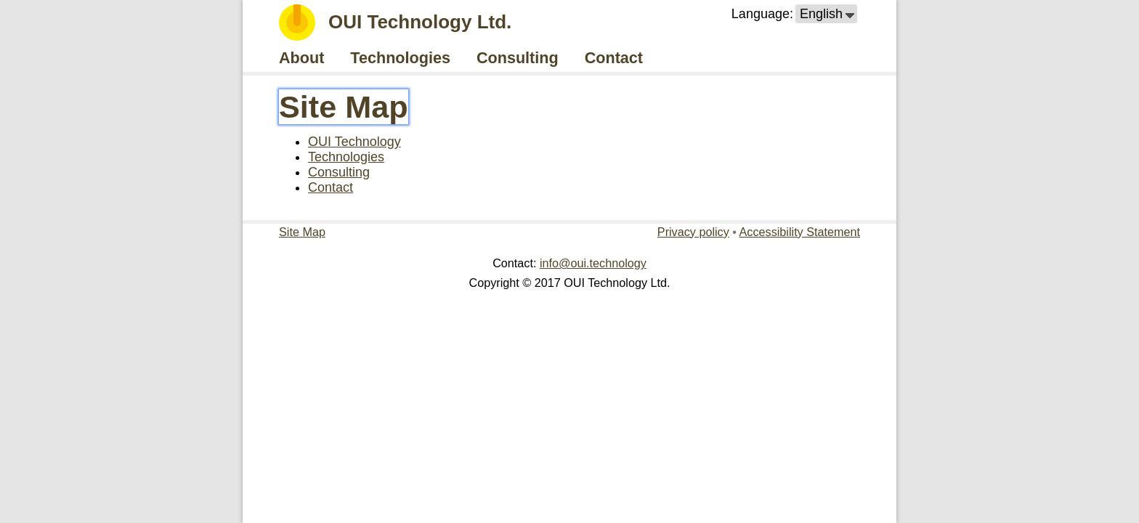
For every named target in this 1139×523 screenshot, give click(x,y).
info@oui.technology (593, 262)
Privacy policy (693, 231)
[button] (826, 13)
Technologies (346, 157)
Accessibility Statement (799, 231)
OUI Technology (354, 141)
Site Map (343, 106)
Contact (330, 187)
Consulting (339, 172)
